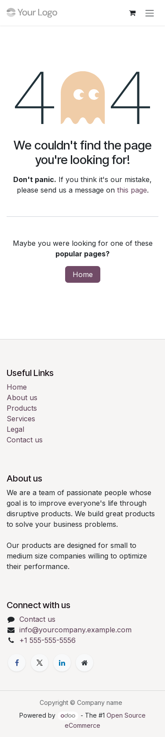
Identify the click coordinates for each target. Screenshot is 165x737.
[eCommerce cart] (132, 13)
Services (21, 418)
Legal (15, 429)
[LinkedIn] (62, 662)
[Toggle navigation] (149, 13)
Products (22, 408)
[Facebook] (17, 662)
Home (83, 274)
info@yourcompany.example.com (75, 629)
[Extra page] (84, 662)
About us (22, 397)
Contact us (25, 439)
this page (132, 190)
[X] (39, 662)
